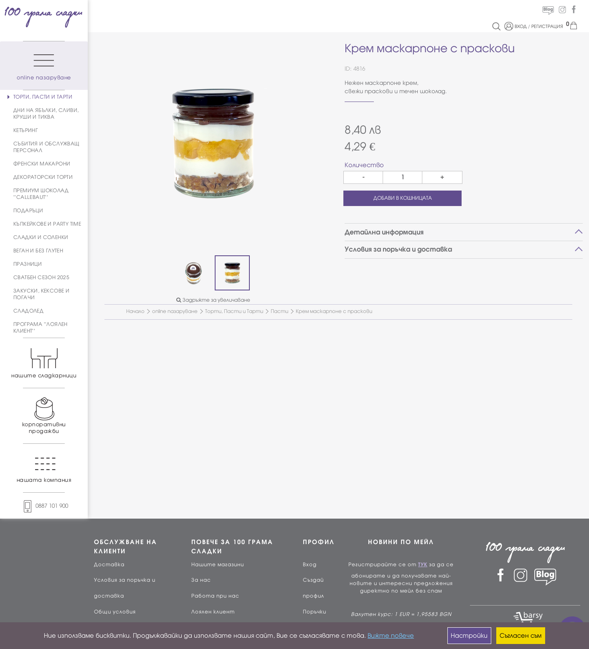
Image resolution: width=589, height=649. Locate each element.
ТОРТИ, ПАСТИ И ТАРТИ (42, 97)
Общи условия (115, 612)
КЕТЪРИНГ (25, 130)
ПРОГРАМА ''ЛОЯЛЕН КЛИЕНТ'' (40, 327)
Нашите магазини (217, 565)
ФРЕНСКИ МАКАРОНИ (41, 164)
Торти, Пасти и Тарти (234, 311)
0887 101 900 (44, 506)
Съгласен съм (520, 635)
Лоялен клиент (213, 612)
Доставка (109, 565)
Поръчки (314, 612)
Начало (135, 311)
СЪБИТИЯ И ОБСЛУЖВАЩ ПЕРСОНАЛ (46, 147)
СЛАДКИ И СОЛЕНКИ (40, 237)
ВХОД (521, 26)
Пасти (279, 311)
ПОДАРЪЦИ (28, 211)
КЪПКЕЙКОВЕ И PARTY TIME (47, 224)
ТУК (422, 565)
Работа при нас (215, 596)
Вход (310, 565)
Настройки (469, 635)
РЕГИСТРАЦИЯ (547, 26)
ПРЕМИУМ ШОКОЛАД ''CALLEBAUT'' (41, 194)
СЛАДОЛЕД (28, 311)
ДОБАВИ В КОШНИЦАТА (402, 198)
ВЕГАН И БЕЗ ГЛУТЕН (38, 251)
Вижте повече (391, 635)
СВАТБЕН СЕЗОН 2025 (41, 277)
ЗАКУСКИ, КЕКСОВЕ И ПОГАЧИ (41, 294)
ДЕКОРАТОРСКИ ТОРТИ (43, 177)
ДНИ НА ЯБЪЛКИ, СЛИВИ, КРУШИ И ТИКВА (46, 113)
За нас (201, 580)
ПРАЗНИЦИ (27, 264)
